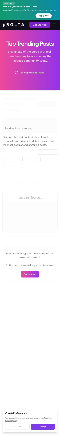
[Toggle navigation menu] (54, 25)
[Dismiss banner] (55, 15)
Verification (31, 165)
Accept (43, 426)
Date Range (31, 159)
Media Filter (12, 165)
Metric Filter (12, 159)
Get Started (40, 24)
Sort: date (47, 152)
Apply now (43, 15)
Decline (17, 426)
